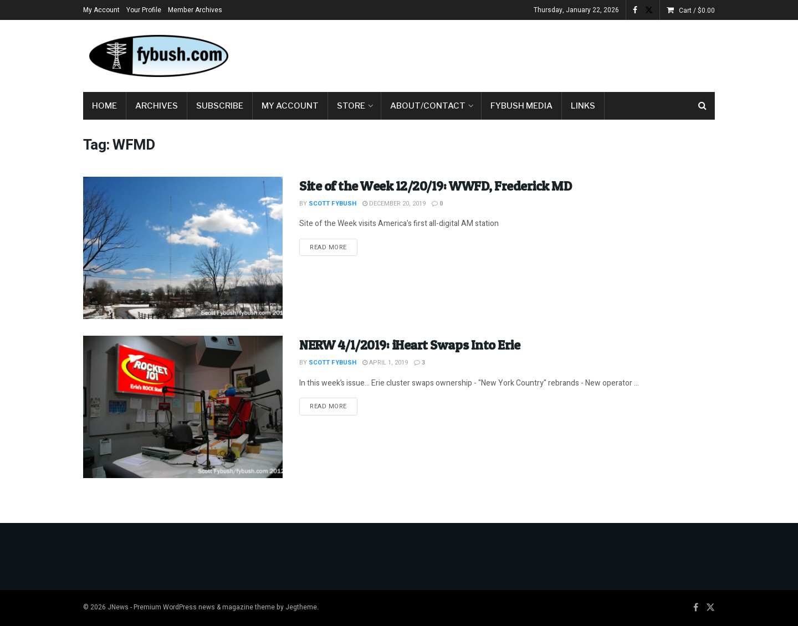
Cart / (697, 11)
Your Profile (143, 10)
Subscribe (219, 106)
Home (104, 106)
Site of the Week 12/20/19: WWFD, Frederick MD (435, 186)
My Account (101, 10)
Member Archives (195, 10)
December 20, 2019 (394, 203)
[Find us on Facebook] (695, 607)
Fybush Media (521, 106)
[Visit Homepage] (158, 56)
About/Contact (428, 106)
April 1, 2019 (385, 362)
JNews (118, 607)
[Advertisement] (513, 54)
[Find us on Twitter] (710, 607)
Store (351, 106)
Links (583, 106)
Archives (156, 106)
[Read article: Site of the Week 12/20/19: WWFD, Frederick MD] (183, 248)
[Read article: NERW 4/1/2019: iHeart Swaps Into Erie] (183, 407)
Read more (333, 247)
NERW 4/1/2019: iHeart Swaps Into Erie (409, 345)
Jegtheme (301, 607)
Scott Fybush (332, 203)
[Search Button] (702, 106)
